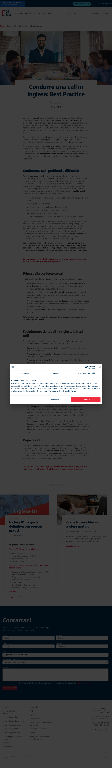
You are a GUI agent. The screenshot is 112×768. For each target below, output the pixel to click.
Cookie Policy (70, 391)
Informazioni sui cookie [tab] (87, 373)
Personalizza (56, 400)
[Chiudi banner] (100, 367)
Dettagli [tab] (56, 373)
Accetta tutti (85, 400)
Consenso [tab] (25, 373)
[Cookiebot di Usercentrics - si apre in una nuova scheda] (86, 367)
